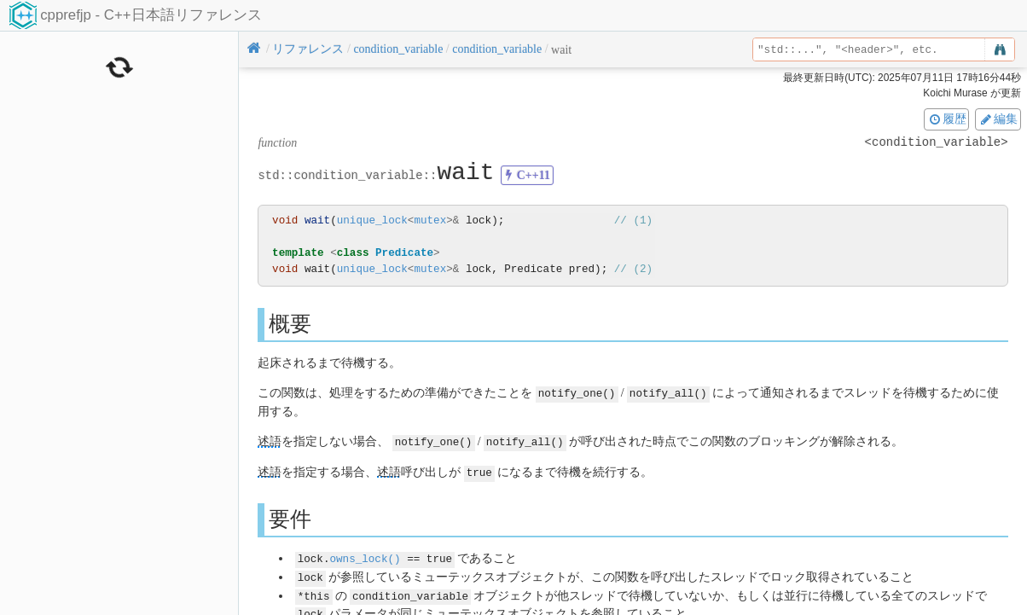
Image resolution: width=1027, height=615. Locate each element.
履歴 (946, 118)
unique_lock (372, 220)
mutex (430, 220)
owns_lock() (364, 555)
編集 (998, 118)
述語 (269, 440)
